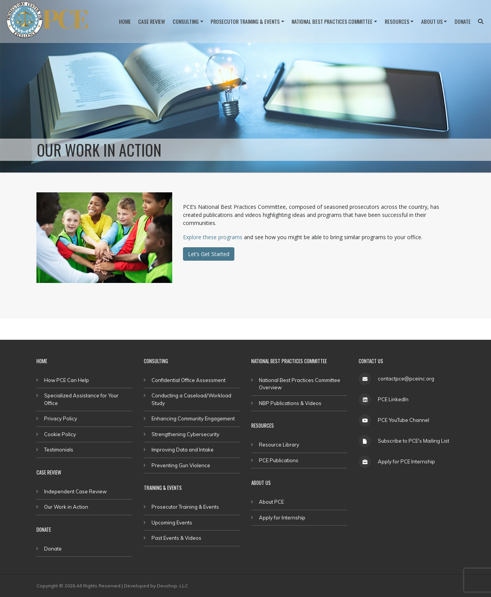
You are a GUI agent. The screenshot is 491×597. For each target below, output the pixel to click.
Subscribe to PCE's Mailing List (413, 441)
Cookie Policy (60, 434)
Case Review (151, 21)
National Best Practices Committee (332, 21)
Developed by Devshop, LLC (156, 586)
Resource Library (279, 445)
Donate (463, 21)
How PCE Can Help (66, 380)
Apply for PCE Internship (406, 461)
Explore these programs (212, 237)
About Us (432, 21)
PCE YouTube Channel (403, 420)
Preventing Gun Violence (181, 465)
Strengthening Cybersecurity (185, 434)
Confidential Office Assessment (189, 380)
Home (125, 21)
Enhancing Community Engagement (193, 418)
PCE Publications (278, 460)
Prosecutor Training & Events (245, 21)
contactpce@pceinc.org (406, 378)
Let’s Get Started (208, 254)
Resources (397, 21)
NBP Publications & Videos (290, 403)
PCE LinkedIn (393, 399)
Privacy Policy (60, 418)
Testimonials (58, 450)
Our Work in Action (66, 507)
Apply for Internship (282, 517)
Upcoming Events (172, 522)
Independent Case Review (75, 491)
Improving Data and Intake (183, 450)
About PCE (271, 502)
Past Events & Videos (176, 538)
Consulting (186, 21)
